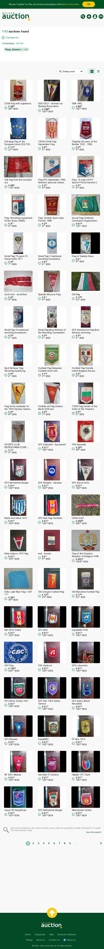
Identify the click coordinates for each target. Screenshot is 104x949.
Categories (12, 37)
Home (28, 934)
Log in (95, 16)
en (101, 16)
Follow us (70, 940)
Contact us (54, 940)
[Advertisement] (52, 874)
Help (51, 934)
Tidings (29, 940)
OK (88, 4)
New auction (89, 16)
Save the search (93, 832)
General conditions (66, 934)
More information (71, 4)
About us (40, 940)
